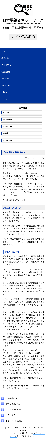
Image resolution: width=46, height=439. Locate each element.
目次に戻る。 (9, 415)
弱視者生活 (6, 65)
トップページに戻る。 (13, 420)
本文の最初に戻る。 (12, 409)
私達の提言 (6, 71)
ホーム (4, 99)
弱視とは (5, 58)
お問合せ (5, 92)
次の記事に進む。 (11, 398)
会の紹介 (5, 78)
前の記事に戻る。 (11, 404)
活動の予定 (6, 85)
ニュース (5, 51)
